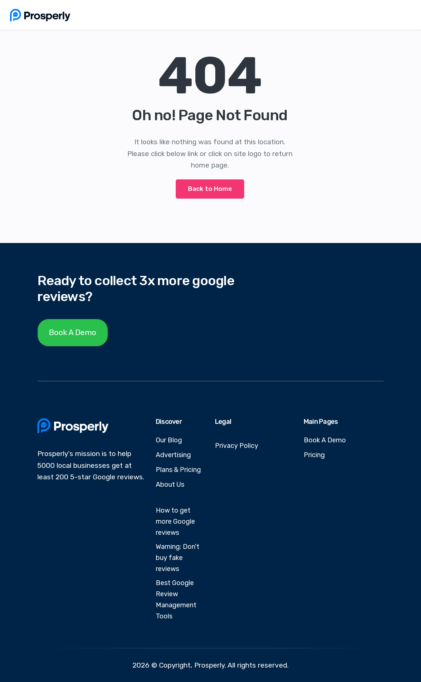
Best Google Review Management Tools (176, 599)
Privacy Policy (236, 446)
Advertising (173, 455)
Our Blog (169, 440)
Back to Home (210, 188)
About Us (170, 484)
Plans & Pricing (178, 470)
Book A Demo (72, 332)
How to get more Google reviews (175, 521)
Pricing (314, 455)
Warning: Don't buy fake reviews (177, 558)
